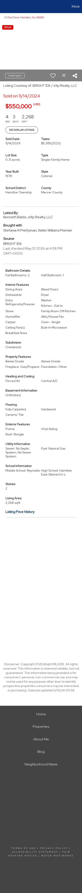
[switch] (52, 75)
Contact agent (15, 75)
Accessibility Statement (35, 852)
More (76, 6)
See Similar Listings (21, 129)
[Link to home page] (4, 6)
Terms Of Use (23, 848)
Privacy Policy (54, 848)
